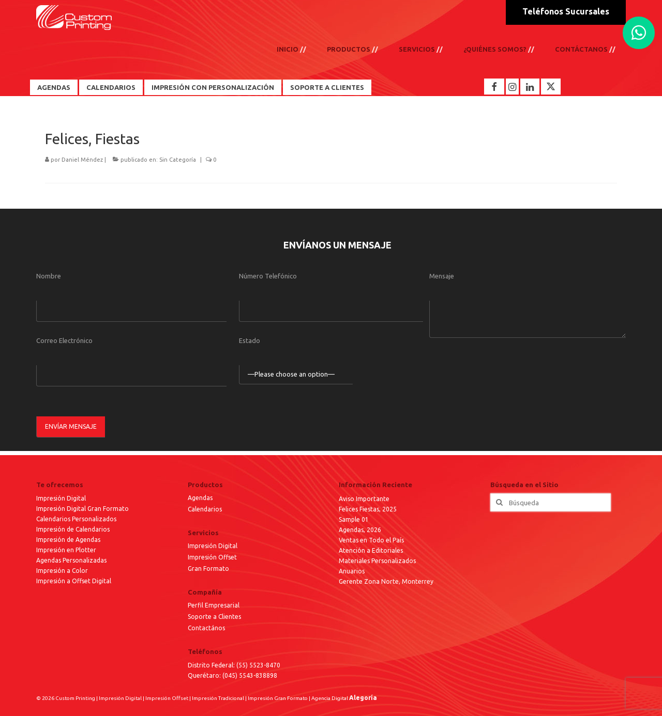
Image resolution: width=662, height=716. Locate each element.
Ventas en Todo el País (371, 540)
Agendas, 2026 (360, 529)
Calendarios (111, 87)
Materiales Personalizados (377, 560)
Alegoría (363, 697)
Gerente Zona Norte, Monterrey (386, 581)
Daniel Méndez (82, 160)
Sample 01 (354, 519)
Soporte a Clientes (327, 87)
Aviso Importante (364, 498)
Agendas (53, 87)
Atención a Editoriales (371, 550)
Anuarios (352, 571)
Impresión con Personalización (213, 87)
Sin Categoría (177, 160)
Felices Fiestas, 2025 (368, 509)
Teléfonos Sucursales (565, 11)
